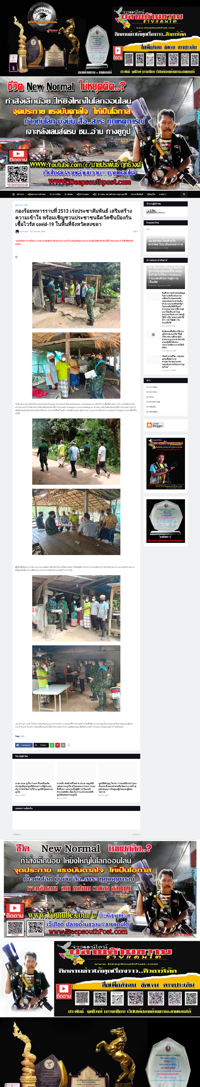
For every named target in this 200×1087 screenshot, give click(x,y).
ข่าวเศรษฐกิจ (152, 412)
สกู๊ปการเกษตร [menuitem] (83, 194)
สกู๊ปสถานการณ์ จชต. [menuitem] (37, 194)
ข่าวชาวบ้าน (151, 392)
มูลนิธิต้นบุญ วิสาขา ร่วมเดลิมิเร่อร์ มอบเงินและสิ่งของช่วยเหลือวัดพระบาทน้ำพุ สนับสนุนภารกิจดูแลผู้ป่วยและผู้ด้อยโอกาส (117, 787)
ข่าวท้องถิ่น (151, 407)
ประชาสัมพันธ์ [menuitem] (137, 194)
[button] (14, 194)
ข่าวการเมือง (151, 387)
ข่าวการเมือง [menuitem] (55, 194)
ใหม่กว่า (17, 834)
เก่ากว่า (136, 834)
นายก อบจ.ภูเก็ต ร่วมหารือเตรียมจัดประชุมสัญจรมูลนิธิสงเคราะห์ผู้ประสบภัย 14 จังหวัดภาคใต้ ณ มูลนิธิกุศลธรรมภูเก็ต (34, 787)
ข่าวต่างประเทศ (153, 402)
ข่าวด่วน (150, 397)
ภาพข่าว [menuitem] (162, 194)
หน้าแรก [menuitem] (20, 194)
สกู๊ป (26, 205)
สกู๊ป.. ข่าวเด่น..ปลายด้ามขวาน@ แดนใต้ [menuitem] (110, 194)
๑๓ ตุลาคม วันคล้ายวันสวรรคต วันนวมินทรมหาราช (165, 242)
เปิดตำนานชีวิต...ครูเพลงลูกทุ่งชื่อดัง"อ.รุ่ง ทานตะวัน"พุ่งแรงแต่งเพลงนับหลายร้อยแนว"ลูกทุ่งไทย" (173, 361)
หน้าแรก (18, 205)
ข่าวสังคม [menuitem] (68, 194)
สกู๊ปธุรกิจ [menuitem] (151, 194)
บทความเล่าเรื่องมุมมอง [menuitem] (28, 201)
